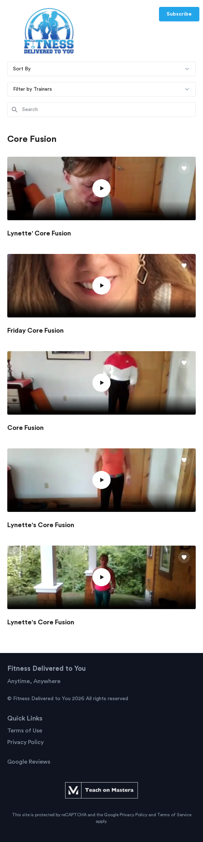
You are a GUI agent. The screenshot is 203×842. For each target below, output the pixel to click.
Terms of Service (174, 815)
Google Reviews (28, 762)
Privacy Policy (25, 742)
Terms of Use (24, 731)
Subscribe (179, 14)
